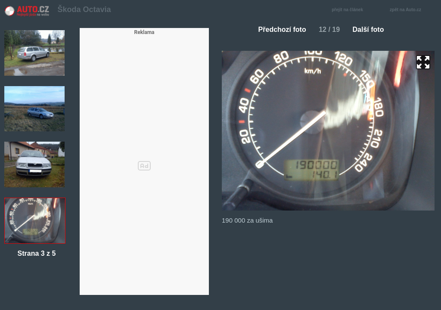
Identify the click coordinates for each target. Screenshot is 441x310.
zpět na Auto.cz (410, 10)
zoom (423, 62)
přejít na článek (350, 10)
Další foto (372, 29)
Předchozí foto (279, 29)
